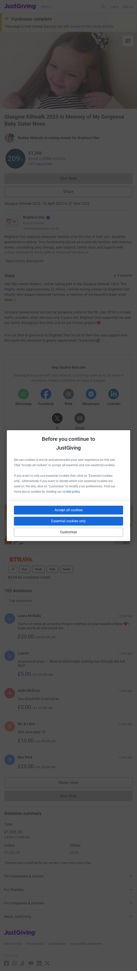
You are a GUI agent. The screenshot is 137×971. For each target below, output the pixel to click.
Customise (68, 532)
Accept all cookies (69, 510)
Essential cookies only (68, 521)
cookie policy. (71, 491)
